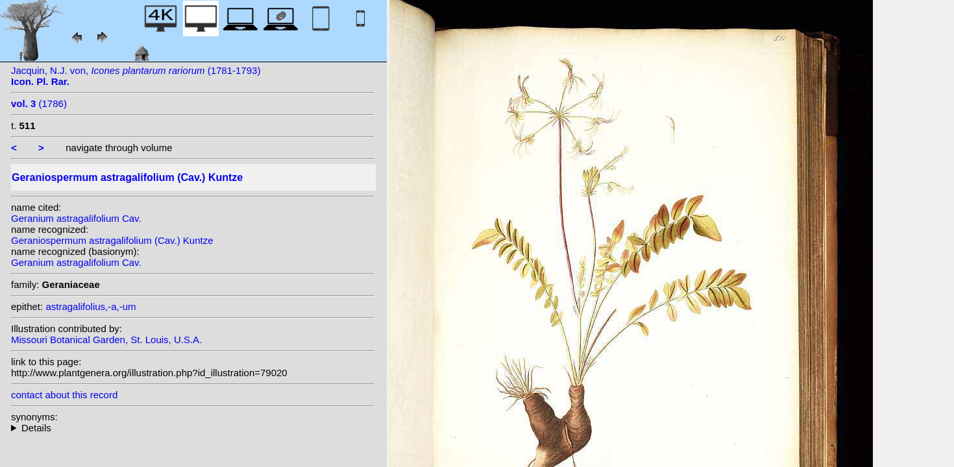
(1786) (39, 103)
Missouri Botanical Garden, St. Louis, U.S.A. (106, 339)
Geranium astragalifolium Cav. (76, 218)
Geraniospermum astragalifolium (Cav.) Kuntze (112, 240)
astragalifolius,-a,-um (90, 306)
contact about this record (64, 394)
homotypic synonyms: (192, 427)
